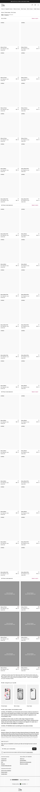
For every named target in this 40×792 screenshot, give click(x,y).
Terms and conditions (6, 770)
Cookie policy (4, 774)
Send (34, 748)
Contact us (3, 760)
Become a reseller (24, 763)
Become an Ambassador (25, 762)
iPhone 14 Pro (19, 735)
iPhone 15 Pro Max (7, 735)
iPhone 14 (14, 735)
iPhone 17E (27, 732)
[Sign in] (32, 4)
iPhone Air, (22, 732)
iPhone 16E (32, 732)
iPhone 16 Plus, (12, 734)
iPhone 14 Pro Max (33, 735)
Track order (3, 758)
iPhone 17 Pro (9, 732)
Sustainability (23, 760)
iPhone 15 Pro (31, 734)
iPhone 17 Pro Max (16, 732)
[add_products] (18, 47)
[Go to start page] (3, 5)
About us (22, 758)
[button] (20, 779)
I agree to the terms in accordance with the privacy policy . (18, 752)
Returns (3, 763)
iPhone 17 (3, 732)
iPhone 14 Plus (26, 735)
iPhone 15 (26, 734)
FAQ (2, 762)
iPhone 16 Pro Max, (19, 734)
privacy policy (30, 752)
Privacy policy (4, 772)
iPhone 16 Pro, (5, 734)
